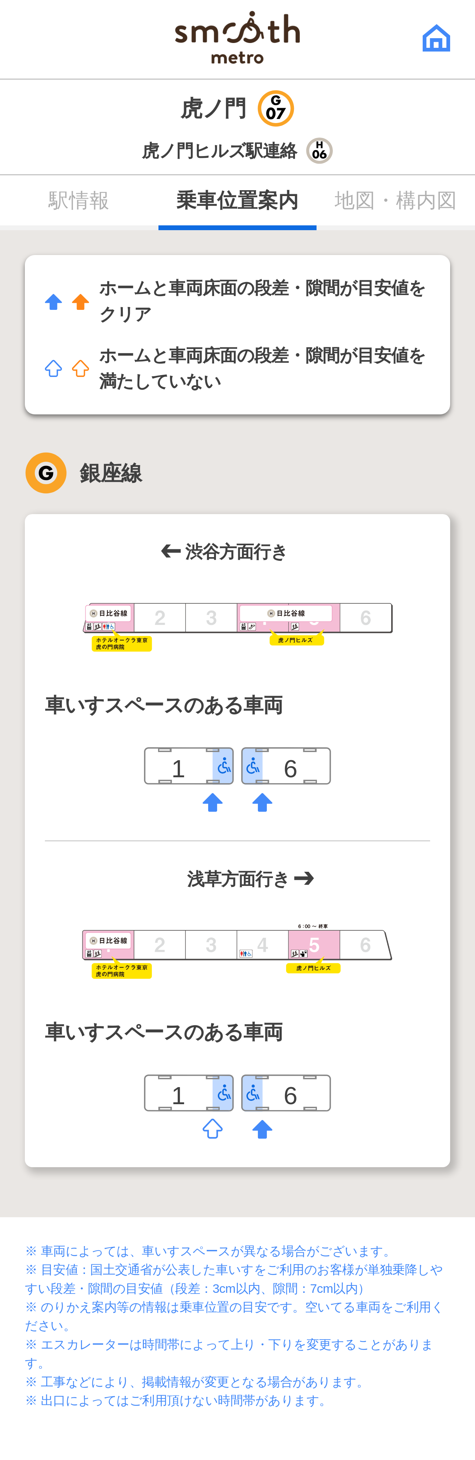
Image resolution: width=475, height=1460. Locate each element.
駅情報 (79, 201)
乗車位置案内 (237, 201)
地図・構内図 (396, 201)
